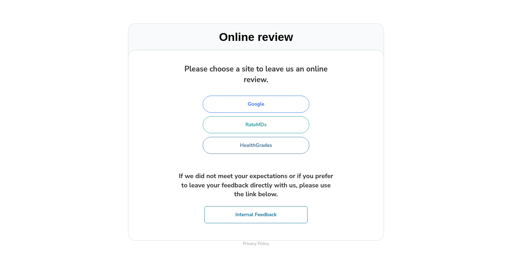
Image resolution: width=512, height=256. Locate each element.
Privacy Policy (256, 243)
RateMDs (256, 124)
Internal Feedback (256, 214)
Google (256, 104)
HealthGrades (256, 145)
